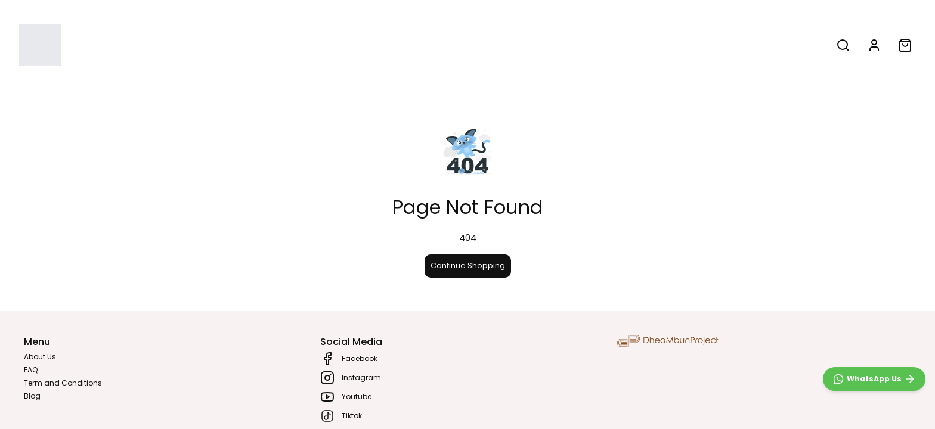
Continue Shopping (468, 265)
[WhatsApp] (874, 379)
